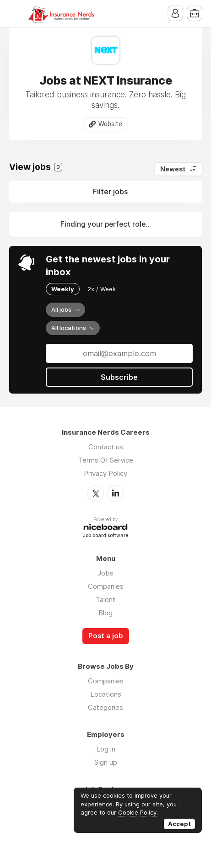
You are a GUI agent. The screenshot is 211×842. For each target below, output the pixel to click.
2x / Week (101, 289)
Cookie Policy (137, 812)
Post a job (105, 636)
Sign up (105, 762)
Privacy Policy (105, 473)
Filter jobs (110, 191)
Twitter (95, 493)
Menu (16, 14)
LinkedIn (115, 493)
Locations (105, 694)
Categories (105, 707)
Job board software (105, 535)
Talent (105, 599)
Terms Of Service (105, 460)
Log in (105, 749)
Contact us (105, 446)
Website (110, 124)
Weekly (62, 289)
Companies (106, 586)
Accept (179, 823)
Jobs (105, 573)
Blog (105, 612)
